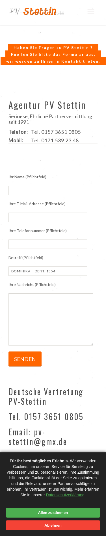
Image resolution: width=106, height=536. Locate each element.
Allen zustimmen (53, 512)
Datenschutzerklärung (65, 495)
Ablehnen (53, 525)
